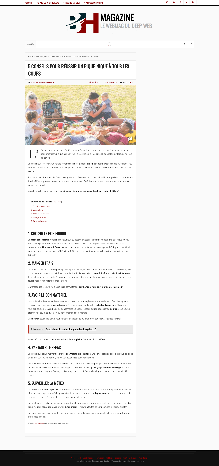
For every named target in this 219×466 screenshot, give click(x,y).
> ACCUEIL (29, 2)
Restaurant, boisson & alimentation (48, 56)
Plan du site (143, 458)
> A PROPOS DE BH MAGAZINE (48, 2)
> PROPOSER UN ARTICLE (93, 2)
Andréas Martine (110, 82)
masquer (57, 202)
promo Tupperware (39, 423)
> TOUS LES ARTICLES (71, 2)
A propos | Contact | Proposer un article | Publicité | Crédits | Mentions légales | (105, 458)
